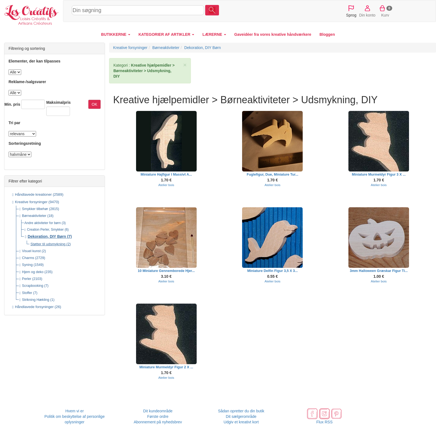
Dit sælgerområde (241, 416)
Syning (27, 265)
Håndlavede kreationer (33, 194)
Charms (28, 258)
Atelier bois (166, 185)
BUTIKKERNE (115, 34)
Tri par (14, 123)
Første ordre (158, 416)
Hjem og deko (33, 272)
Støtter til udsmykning (48, 244)
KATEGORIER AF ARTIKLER (166, 34)
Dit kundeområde (158, 411)
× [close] (184, 65)
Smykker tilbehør (35, 209)
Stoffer (27, 293)
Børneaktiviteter (34, 216)
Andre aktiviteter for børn (43, 223)
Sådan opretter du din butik (241, 411)
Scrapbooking (32, 286)
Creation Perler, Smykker (45, 229)
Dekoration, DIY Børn (47, 236)
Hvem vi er (74, 411)
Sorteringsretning (25, 143)
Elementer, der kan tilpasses (34, 61)
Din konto (367, 10)
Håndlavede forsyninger (34, 307)
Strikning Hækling (35, 300)
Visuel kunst (31, 251)
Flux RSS (324, 422)
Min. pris (12, 104)
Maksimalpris (58, 102)
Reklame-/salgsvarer (27, 82)
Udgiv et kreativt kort (241, 422)
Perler (26, 279)
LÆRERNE (214, 34)
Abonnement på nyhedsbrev (158, 422)
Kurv (385, 10)
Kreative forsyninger (31, 202)
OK (94, 104)
